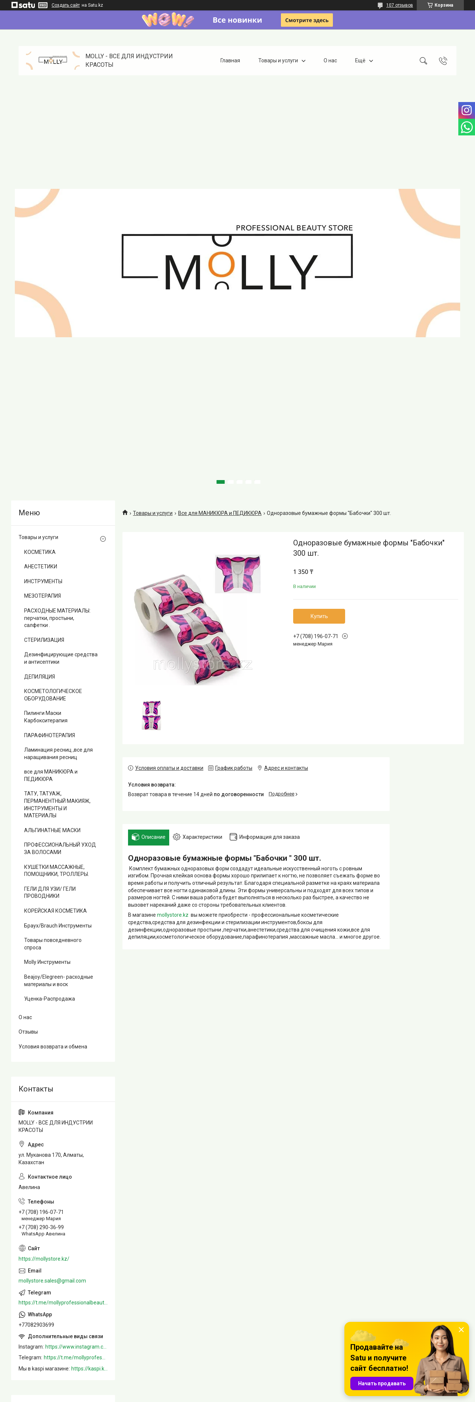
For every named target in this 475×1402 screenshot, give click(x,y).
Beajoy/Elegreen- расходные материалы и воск (58, 980)
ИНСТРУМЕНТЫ (43, 581)
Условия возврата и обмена (53, 1047)
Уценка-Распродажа (49, 999)
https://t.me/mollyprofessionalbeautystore (63, 1303)
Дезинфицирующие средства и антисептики (61, 658)
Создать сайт (66, 5)
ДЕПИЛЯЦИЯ (39, 677)
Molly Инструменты (47, 962)
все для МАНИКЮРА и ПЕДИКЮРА (51, 775)
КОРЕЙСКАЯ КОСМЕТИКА (55, 911)
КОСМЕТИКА (40, 552)
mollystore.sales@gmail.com (52, 1281)
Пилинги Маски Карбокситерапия (46, 716)
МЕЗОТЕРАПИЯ (42, 596)
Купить (319, 616)
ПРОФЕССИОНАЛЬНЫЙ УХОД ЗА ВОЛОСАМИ (60, 848)
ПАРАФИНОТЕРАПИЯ (49, 735)
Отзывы (28, 1032)
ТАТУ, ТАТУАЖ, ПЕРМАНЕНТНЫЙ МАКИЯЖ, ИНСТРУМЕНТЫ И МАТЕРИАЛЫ (57, 804)
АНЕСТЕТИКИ (40, 566)
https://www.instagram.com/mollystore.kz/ (76, 1347)
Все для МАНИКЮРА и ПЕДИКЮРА (220, 513)
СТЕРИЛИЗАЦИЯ (44, 640)
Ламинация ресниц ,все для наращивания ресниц (58, 753)
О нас (330, 60)
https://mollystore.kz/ (44, 1259)
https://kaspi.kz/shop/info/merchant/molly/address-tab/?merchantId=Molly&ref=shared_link (89, 1369)
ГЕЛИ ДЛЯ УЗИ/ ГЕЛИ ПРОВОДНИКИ (50, 892)
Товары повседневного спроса (53, 943)
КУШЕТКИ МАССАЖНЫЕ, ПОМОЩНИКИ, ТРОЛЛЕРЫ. (56, 870)
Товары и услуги (278, 60)
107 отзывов (399, 5)
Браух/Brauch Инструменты (58, 926)
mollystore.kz (173, 915)
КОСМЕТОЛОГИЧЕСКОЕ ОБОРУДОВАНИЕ (53, 695)
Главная (230, 60)
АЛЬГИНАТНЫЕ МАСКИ (52, 830)
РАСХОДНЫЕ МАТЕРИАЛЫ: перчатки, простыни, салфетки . (57, 618)
